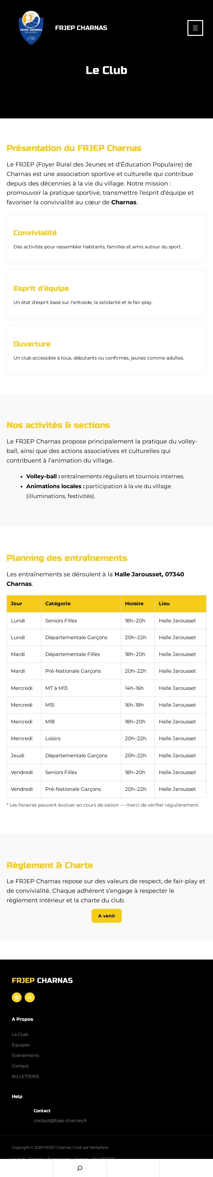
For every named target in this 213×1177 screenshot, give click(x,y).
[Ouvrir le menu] (195, 28)
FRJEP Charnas (81, 28)
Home (26, 1168)
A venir (106, 916)
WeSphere (99, 1147)
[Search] (79, 1168)
